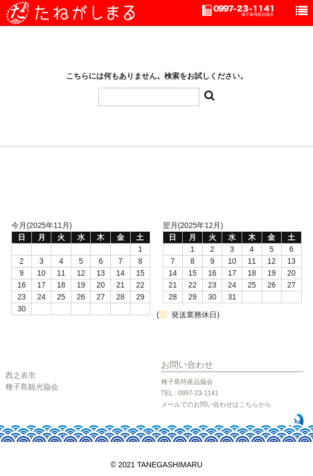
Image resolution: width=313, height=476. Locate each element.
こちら (248, 404)
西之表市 (20, 375)
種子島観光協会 (31, 386)
